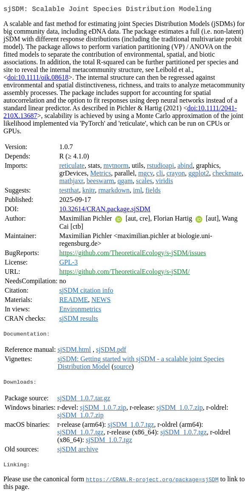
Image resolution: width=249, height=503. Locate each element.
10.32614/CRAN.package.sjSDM (104, 210)
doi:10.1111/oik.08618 (37, 79)
